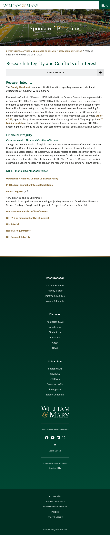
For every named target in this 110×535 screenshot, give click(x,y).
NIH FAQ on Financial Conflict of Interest (27, 218)
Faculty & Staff (55, 290)
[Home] (20, 5)
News (55, 348)
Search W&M (55, 368)
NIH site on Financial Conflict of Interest (27, 211)
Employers (55, 379)
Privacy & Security (55, 517)
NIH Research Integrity (18, 237)
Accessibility (55, 496)
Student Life (55, 332)
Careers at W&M (55, 384)
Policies (55, 512)
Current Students (55, 285)
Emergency (55, 389)
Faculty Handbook (20, 87)
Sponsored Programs (55, 28)
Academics (55, 327)
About (55, 342)
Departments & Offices (18, 51)
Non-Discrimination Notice (55, 507)
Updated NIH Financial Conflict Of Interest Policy (32, 178)
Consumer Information (55, 501)
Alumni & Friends (55, 301)
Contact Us (55, 468)
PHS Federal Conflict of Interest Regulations (29, 185)
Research (55, 337)
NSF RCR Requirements (18, 230)
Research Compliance (70, 51)
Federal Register (14, 191)
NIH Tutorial (12, 224)
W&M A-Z (55, 373)
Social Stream (55, 451)
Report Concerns (55, 394)
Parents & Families (55, 296)
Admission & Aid (55, 322)
